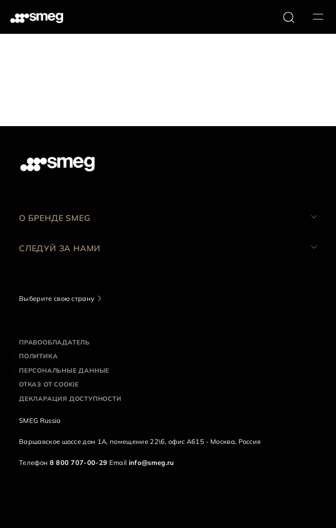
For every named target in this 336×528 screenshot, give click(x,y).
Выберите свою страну (56, 298)
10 (117, 109)
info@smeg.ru (151, 462)
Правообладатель (54, 342)
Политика (38, 356)
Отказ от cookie (49, 384)
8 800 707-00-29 (79, 462)
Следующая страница (167, 109)
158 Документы (32, 109)
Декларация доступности (70, 398)
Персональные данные (64, 370)
